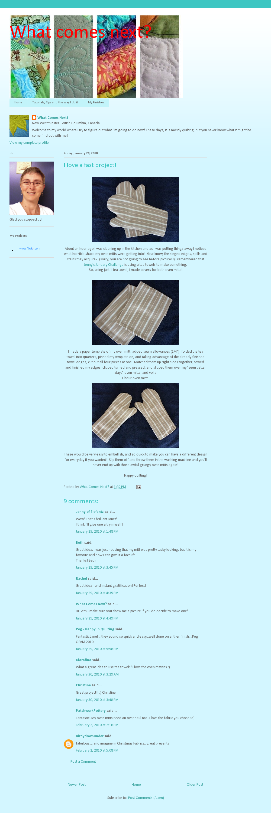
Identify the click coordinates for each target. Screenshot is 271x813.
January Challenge (110, 265)
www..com (30, 248)
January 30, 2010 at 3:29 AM (97, 675)
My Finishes (96, 102)
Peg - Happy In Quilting (95, 629)
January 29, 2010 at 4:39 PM (97, 593)
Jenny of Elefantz (90, 512)
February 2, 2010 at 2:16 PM (97, 725)
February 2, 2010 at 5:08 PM (97, 751)
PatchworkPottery (91, 711)
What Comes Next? (52, 118)
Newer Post (77, 785)
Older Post (195, 785)
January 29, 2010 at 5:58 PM (97, 649)
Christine (83, 685)
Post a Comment (83, 762)
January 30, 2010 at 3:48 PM (97, 700)
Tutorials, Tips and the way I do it (55, 102)
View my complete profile (29, 143)
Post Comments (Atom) (146, 798)
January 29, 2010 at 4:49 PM (97, 619)
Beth (79, 543)
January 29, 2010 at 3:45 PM (97, 568)
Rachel (81, 579)
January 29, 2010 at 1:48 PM (97, 532)
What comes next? (80, 32)
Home (18, 102)
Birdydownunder (90, 736)
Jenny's (89, 265)
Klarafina (83, 660)
